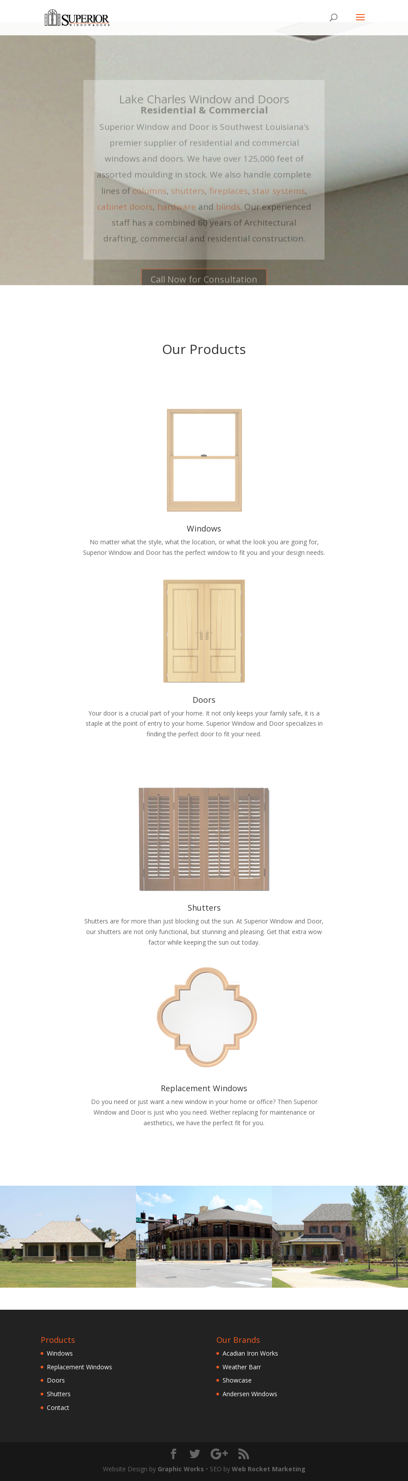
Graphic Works (181, 1469)
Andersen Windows (250, 1394)
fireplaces (228, 198)
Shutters (204, 907)
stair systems (278, 198)
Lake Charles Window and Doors (204, 107)
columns (149, 198)
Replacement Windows (204, 1088)
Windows (204, 528)
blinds (228, 214)
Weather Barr (242, 1367)
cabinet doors (125, 214)
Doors (204, 699)
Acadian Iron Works (250, 1353)
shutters (188, 198)
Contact (58, 1407)
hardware (176, 214)
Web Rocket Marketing (269, 1469)
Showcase (237, 1380)
